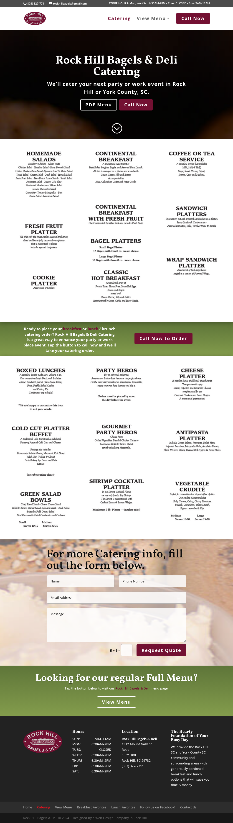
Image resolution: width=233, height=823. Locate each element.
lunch (93, 328)
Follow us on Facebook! (157, 807)
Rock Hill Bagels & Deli (132, 688)
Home (27, 807)
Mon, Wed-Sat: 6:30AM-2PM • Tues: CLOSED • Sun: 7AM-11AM (159, 3)
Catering (119, 19)
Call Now (136, 105)
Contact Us (188, 807)
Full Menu (169, 678)
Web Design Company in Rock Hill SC (123, 818)
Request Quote (161, 650)
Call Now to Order (163, 338)
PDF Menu (98, 105)
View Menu (151, 19)
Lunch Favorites (123, 807)
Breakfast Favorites (91, 807)
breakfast (72, 328)
